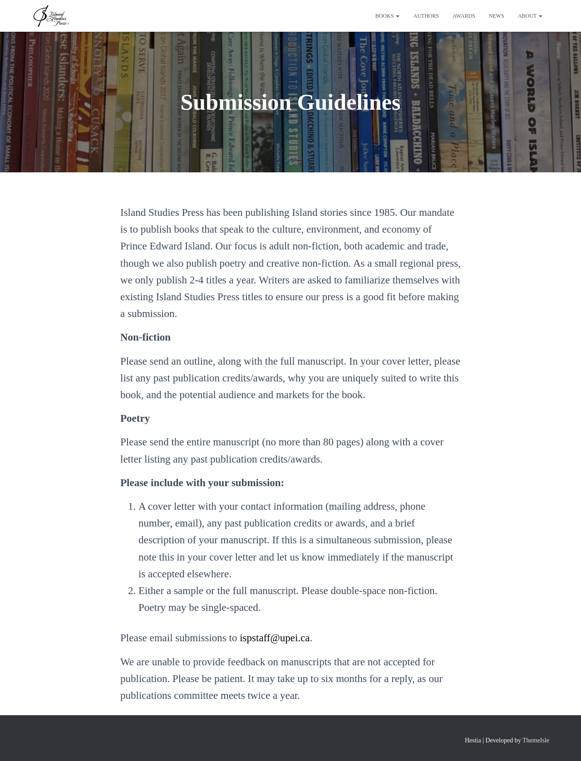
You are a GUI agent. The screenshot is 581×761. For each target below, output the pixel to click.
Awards (464, 16)
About (530, 16)
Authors (426, 16)
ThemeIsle (535, 740)
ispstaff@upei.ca (275, 638)
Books (387, 16)
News (496, 16)
